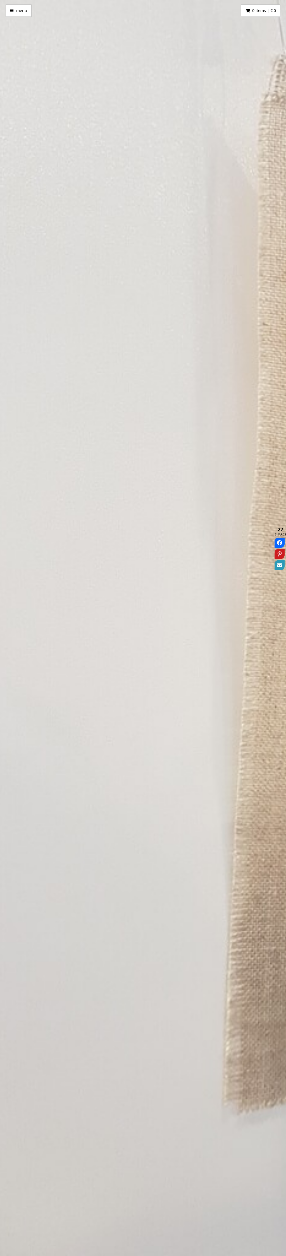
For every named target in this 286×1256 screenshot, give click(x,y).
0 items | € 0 (264, 10)
